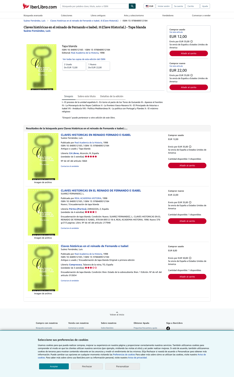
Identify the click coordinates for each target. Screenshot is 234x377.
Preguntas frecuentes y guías (145, 328)
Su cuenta (178, 6)
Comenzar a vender (201, 15)
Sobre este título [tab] (87, 96)
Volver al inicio (117, 314)
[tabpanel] (113, 110)
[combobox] (94, 6)
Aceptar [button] (54, 366)
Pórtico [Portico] (77, 209)
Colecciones (66, 15)
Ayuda (205, 6)
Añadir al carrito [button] (188, 53)
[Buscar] (132, 6)
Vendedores (167, 15)
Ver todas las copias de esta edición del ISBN (84, 59)
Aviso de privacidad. (137, 357)
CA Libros (74, 153)
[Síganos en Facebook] (168, 329)
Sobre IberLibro (107, 328)
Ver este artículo (176, 32)
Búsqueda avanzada (33, 15)
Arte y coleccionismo (134, 15)
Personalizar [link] (122, 366)
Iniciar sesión (164, 6)
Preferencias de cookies (124, 354)
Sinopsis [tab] (68, 96)
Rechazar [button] (87, 366)
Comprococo (75, 264)
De (74, 66)
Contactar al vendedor (70, 166)
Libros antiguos (98, 15)
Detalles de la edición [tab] (111, 96)
